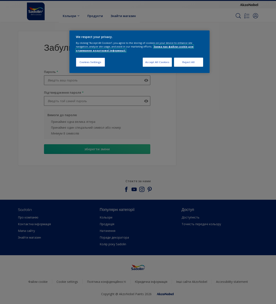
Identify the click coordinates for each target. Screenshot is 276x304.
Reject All (188, 62)
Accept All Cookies (157, 62)
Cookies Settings (90, 62)
